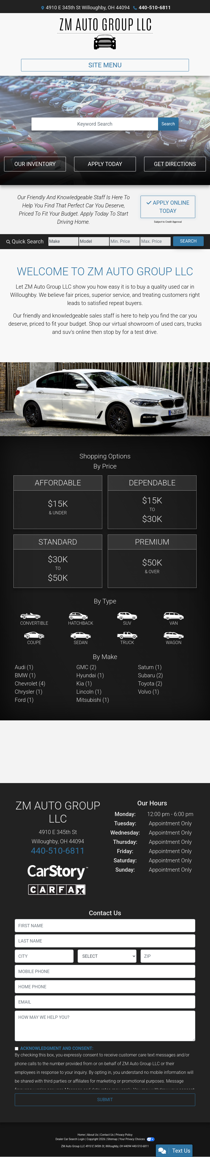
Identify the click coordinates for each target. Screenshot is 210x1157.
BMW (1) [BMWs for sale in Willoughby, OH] (25, 675)
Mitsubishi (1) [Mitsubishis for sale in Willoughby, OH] (92, 700)
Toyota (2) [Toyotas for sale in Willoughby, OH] (150, 683)
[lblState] (107, 956)
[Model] (94, 241)
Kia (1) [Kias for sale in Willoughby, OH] (84, 683)
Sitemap (112, 1139)
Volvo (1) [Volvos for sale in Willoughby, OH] (148, 691)
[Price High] (155, 241)
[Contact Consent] (16, 1048)
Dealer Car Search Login (70, 1139)
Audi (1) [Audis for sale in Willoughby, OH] (24, 667)
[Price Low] (124, 241)
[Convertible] (34, 619)
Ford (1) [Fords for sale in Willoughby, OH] (24, 700)
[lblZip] (168, 956)
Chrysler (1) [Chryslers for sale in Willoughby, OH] (28, 691)
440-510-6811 (155, 7)
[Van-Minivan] (174, 619)
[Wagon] (174, 638)
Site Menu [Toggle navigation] (105, 65)
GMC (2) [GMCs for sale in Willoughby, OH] (86, 667)
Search (168, 123)
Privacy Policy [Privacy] (124, 1134)
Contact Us (106, 1134)
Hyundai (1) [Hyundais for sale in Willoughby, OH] (90, 675)
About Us (92, 1134)
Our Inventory (35, 164)
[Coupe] (34, 638)
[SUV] (127, 619)
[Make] (63, 241)
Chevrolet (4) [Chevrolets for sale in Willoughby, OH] (30, 683)
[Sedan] (81, 638)
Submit (105, 1099)
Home (81, 1134)
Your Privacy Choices (136, 1139)
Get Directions (175, 164)
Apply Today (105, 164)
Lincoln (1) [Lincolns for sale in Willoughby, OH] (88, 691)
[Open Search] (94, 124)
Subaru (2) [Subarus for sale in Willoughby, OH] (150, 675)
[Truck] (127, 638)
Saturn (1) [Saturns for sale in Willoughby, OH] (150, 667)
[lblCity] (44, 956)
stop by (112, 332)
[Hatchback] (80, 619)
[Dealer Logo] (105, 33)
